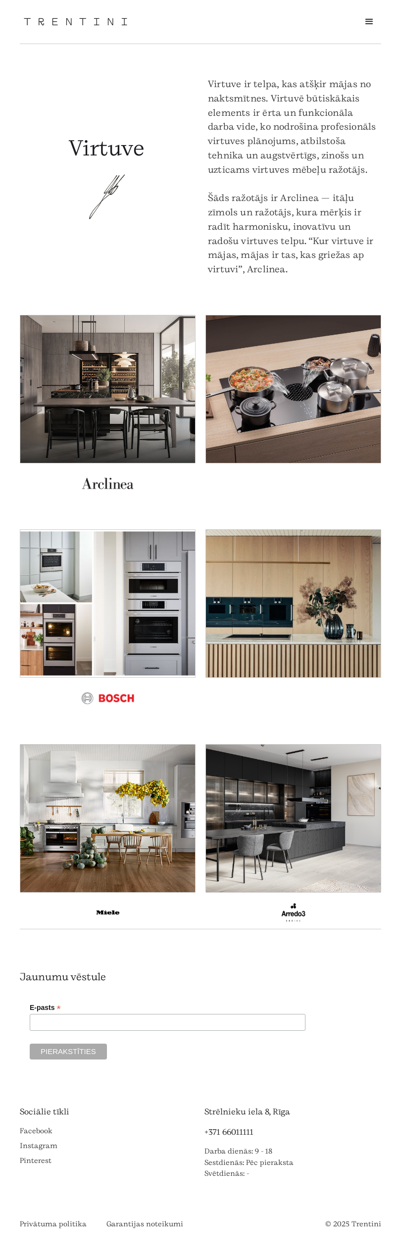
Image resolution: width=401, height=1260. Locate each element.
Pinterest (35, 1161)
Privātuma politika (53, 1224)
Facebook (36, 1131)
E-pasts (45, 1007)
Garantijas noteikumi (144, 1224)
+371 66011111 (228, 1132)
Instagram (38, 1146)
